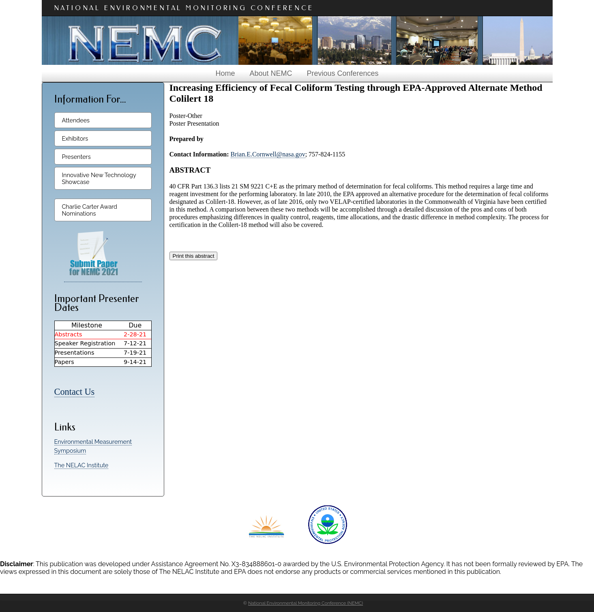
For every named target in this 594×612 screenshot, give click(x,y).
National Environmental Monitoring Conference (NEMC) (305, 603)
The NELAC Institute (81, 465)
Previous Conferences (342, 73)
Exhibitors (75, 138)
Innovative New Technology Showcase (99, 178)
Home (225, 73)
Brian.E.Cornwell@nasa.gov (268, 154)
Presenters (76, 156)
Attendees (76, 120)
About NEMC (270, 73)
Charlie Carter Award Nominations (90, 210)
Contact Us (74, 392)
